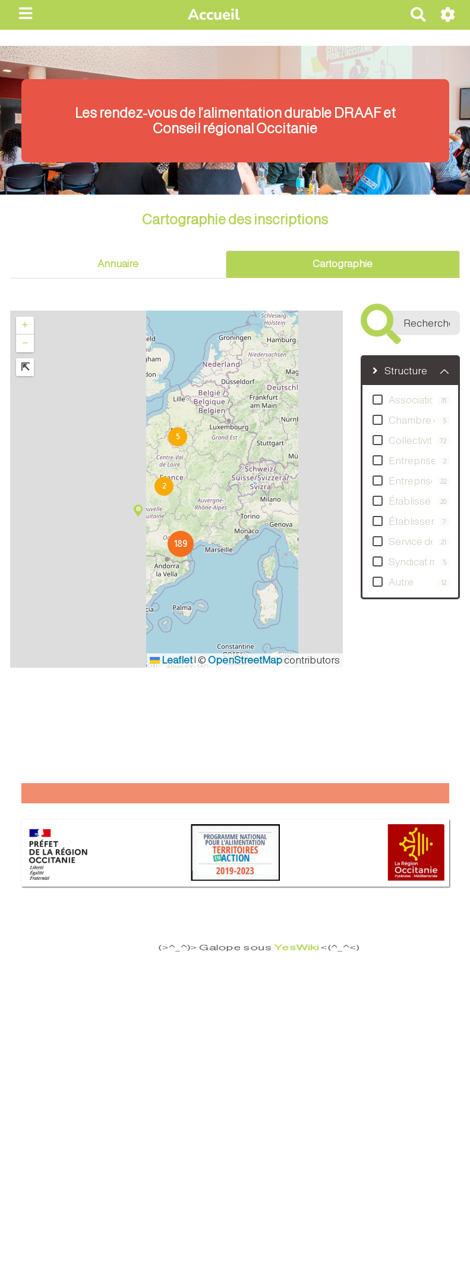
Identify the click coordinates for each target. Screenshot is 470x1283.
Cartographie (343, 264)
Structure (400, 371)
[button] (163, 485)
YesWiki (284, 947)
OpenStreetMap (245, 660)
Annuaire (117, 264)
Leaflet (171, 660)
